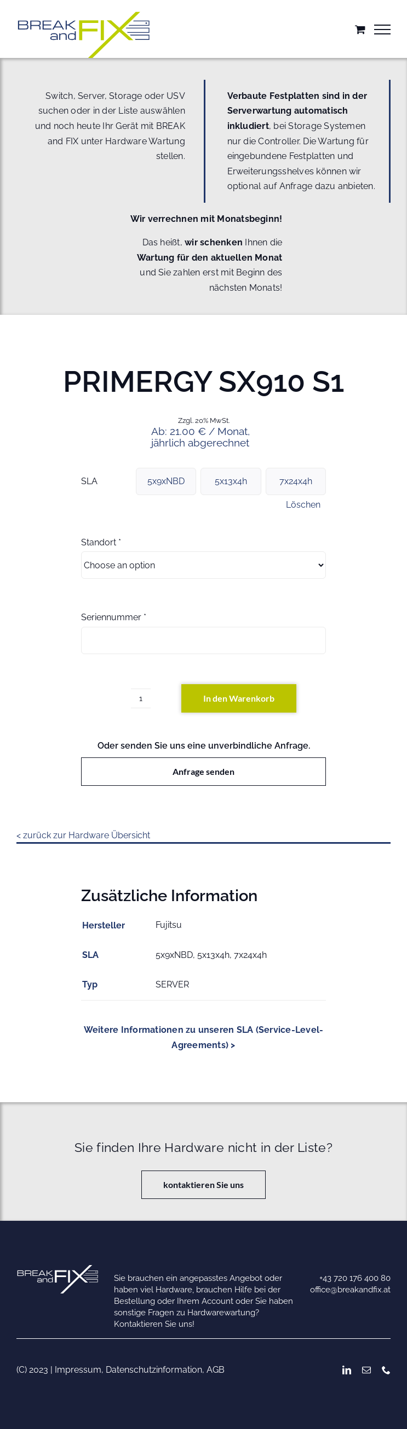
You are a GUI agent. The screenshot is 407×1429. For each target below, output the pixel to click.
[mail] (366, 1370)
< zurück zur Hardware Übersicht (83, 835)
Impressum (78, 1370)
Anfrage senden (203, 771)
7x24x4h (295, 481)
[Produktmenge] (141, 698)
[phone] (386, 1370)
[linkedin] (346, 1370)
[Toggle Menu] (382, 29)
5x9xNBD (166, 481)
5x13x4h (231, 481)
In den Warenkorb (238, 698)
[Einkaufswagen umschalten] (360, 29)
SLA (89, 481)
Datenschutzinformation (154, 1370)
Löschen (303, 505)
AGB (216, 1370)
